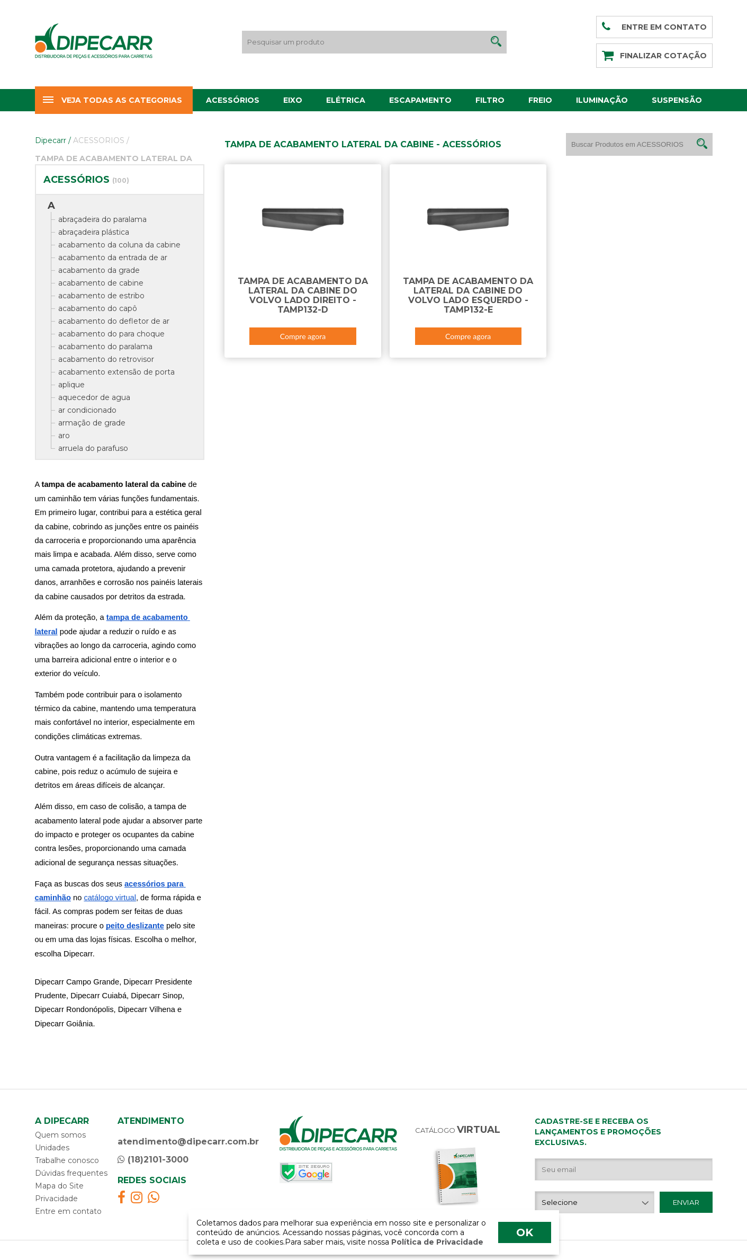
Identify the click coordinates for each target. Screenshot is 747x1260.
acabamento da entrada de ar (112, 257)
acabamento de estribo (101, 295)
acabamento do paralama (105, 346)
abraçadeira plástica (93, 232)
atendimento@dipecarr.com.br (188, 1142)
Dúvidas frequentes (71, 1173)
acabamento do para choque (111, 334)
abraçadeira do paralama (102, 219)
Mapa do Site (59, 1186)
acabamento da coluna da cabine (119, 245)
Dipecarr (53, 140)
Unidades (52, 1147)
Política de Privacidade (436, 1242)
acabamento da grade (99, 270)
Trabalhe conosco (67, 1160)
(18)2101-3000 (153, 1160)
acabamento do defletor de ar (113, 321)
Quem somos (60, 1135)
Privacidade (56, 1198)
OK (524, 1232)
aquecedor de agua (94, 397)
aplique (71, 384)
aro (64, 435)
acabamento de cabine (100, 283)
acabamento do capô (97, 308)
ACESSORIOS (101, 140)
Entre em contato (68, 1211)
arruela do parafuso (93, 448)
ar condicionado (87, 410)
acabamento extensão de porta (116, 372)
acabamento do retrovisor (106, 359)
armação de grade (91, 423)
